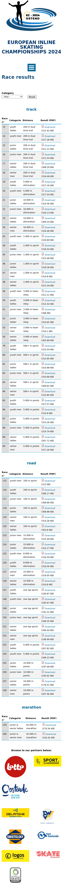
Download (50, 127)
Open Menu (32, 67)
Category (8, 93)
